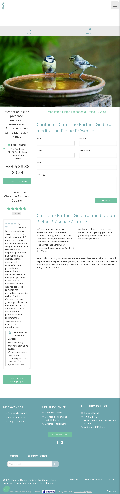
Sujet (39, 162)
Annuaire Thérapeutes (83, 491)
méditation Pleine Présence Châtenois (54, 240)
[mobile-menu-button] (115, 5)
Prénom (83, 138)
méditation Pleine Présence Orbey (51, 234)
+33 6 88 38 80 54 (17, 169)
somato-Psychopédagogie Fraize (95, 232)
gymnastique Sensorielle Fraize (94, 235)
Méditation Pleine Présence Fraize (95, 229)
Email (39, 150)
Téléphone (84, 150)
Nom (39, 138)
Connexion (112, 491)
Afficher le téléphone (55, 423)
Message (41, 174)
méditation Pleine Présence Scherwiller (53, 243)
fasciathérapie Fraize (88, 238)
